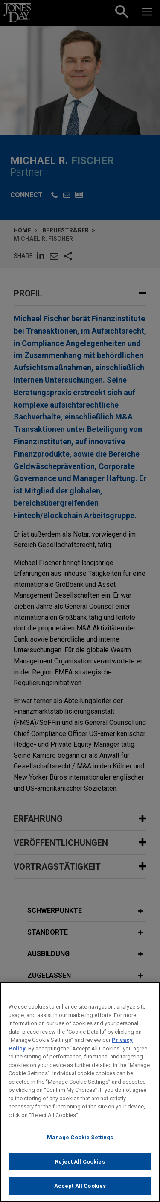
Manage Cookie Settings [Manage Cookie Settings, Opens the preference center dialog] (80, 1144)
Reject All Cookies (80, 1169)
